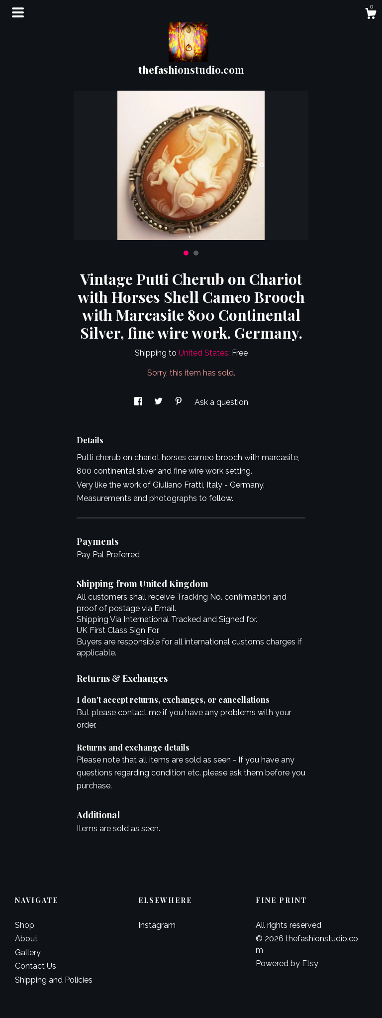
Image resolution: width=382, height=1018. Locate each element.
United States (203, 353)
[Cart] (370, 14)
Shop (24, 925)
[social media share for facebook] (139, 402)
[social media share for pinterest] (180, 402)
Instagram (157, 925)
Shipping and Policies (54, 980)
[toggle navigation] (18, 12)
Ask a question (221, 402)
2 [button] (195, 253)
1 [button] (186, 253)
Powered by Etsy (287, 963)
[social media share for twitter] (159, 402)
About (26, 938)
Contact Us (35, 966)
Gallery (28, 952)
